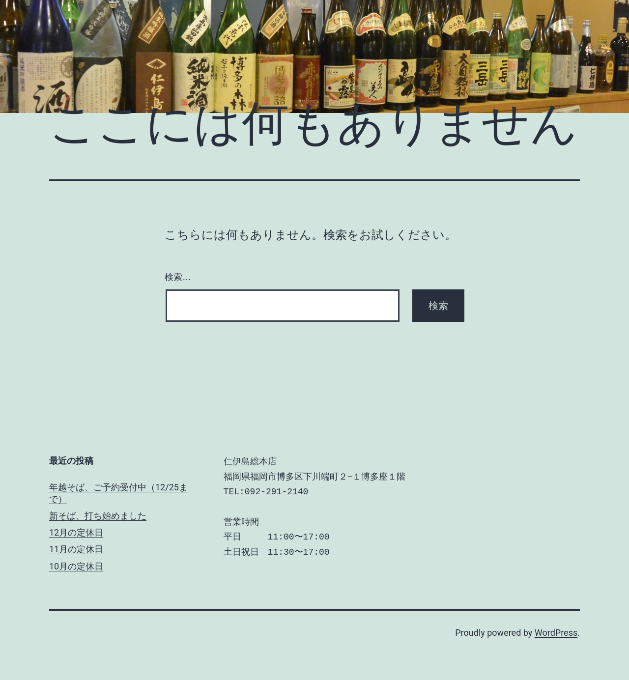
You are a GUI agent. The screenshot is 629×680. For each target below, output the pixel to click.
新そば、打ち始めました (97, 515)
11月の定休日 (76, 549)
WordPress (556, 632)
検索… (178, 277)
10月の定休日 (76, 566)
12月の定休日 (76, 532)
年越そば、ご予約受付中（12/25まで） (118, 493)
